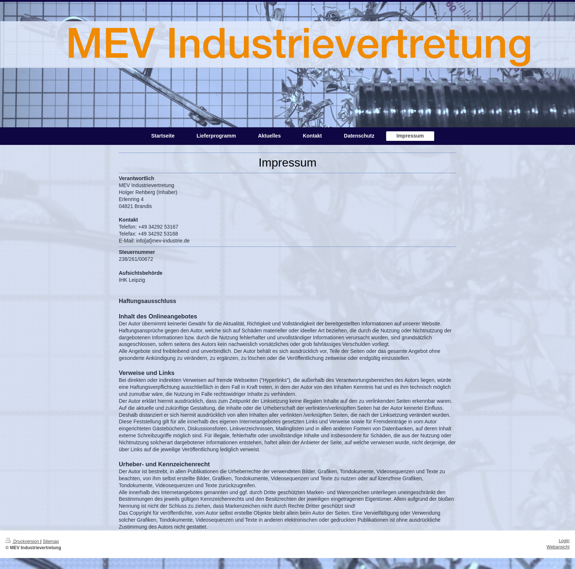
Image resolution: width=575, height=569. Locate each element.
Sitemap (51, 541)
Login (564, 540)
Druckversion (23, 541)
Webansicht (558, 547)
